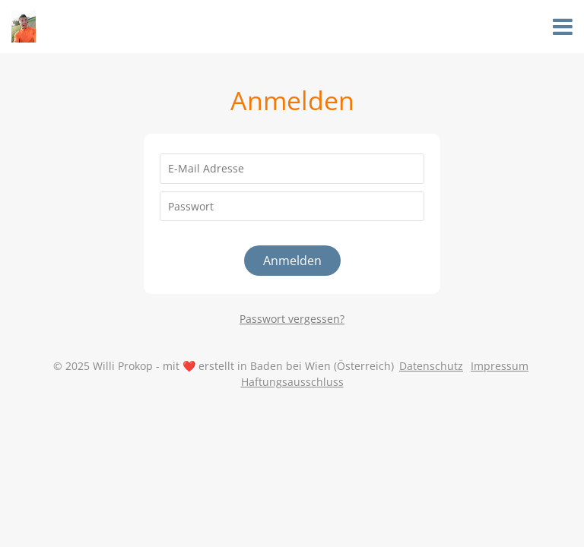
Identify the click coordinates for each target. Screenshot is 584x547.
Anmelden (292, 260)
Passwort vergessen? (292, 318)
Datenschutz (431, 366)
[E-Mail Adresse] (292, 168)
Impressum (499, 366)
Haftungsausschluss (292, 382)
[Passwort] (292, 206)
